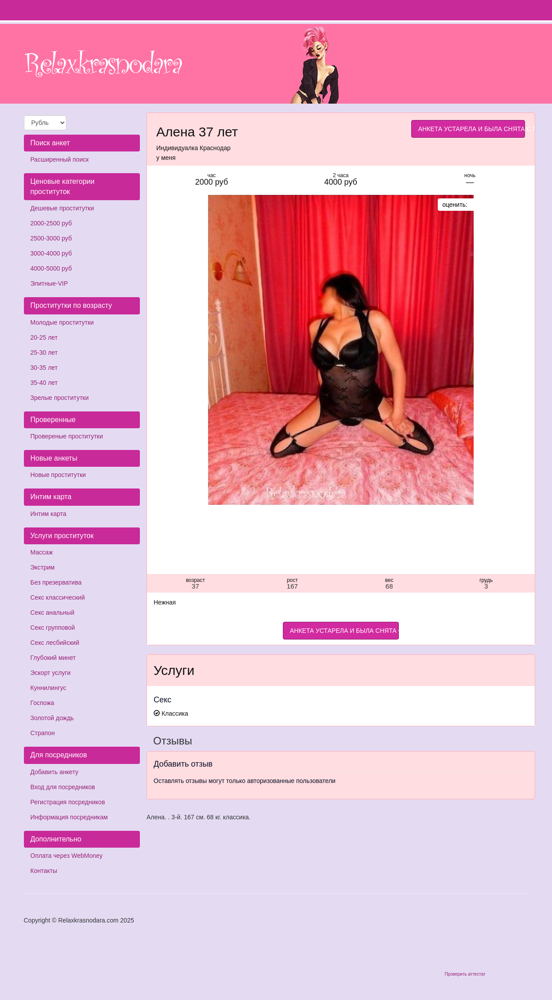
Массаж (42, 552)
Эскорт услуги (51, 672)
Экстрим (43, 567)
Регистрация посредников (68, 802)
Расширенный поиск (60, 159)
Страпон (43, 732)
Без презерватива (56, 582)
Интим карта (48, 513)
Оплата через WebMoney (67, 855)
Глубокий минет (53, 657)
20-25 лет (44, 337)
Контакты (44, 870)
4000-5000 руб (51, 268)
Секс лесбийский (55, 642)
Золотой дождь (52, 717)
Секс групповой (53, 627)
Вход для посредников (63, 787)
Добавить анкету (54, 771)
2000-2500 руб (51, 223)
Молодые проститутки (62, 322)
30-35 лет (44, 367)
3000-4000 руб (51, 253)
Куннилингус (48, 687)
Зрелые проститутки (60, 397)
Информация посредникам (69, 817)
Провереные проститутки (67, 436)
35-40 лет (44, 382)
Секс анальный (52, 612)
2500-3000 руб (51, 238)
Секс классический (58, 597)
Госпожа (42, 702)
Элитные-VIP (49, 283)
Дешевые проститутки (62, 208)
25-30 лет (44, 352)
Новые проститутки (58, 474)
